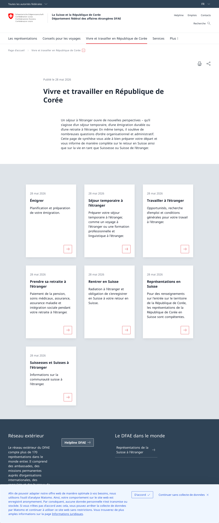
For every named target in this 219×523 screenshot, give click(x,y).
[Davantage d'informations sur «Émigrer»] (67, 249)
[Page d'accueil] (16, 50)
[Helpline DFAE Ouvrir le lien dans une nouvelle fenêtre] (78, 442)
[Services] (158, 38)
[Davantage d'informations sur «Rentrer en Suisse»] (126, 330)
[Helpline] (179, 15)
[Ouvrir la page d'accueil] (64, 20)
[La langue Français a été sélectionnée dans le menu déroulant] (204, 4)
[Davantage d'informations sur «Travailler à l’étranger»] (185, 249)
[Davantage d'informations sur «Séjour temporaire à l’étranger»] (126, 249)
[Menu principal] (106, 38)
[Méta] (192, 15)
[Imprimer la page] (199, 63)
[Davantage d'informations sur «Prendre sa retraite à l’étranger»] (67, 330)
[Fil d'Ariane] (108, 50)
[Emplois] (192, 15)
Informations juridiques (67, 514)
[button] (22, 38)
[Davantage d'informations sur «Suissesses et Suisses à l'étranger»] (67, 397)
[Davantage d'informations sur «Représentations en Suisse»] (185, 330)
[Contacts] (206, 15)
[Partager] (208, 63)
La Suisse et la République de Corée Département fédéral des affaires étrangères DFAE (86, 16)
